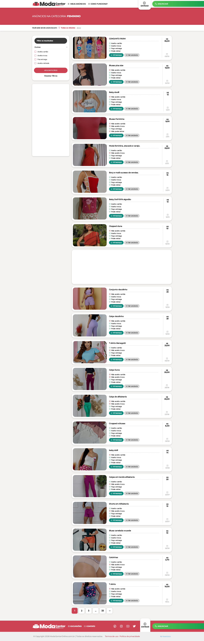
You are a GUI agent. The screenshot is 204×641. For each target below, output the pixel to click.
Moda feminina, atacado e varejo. (124, 146)
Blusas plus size (116, 65)
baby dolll (113, 450)
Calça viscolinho (116, 316)
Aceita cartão (41, 52)
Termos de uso (111, 636)
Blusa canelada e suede (120, 531)
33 (102, 610)
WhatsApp (116, 55)
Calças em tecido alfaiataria (122, 477)
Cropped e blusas (117, 423)
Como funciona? (98, 4)
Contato (89, 626)
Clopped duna (115, 226)
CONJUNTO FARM (117, 39)
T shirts (112, 584)
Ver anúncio (132, 55)
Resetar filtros (50, 76)
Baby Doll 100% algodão (120, 199)
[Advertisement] (50, 120)
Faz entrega (40, 59)
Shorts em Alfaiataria (119, 504)
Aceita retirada (41, 63)
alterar (84, 28)
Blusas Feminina (116, 119)
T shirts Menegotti (117, 343)
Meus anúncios (77, 4)
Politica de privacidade (129, 636)
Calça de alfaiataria (118, 397)
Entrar (145, 625)
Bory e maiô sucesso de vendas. (123, 173)
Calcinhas (113, 557)
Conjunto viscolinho (118, 289)
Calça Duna (114, 370)
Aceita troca (40, 56)
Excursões (75, 626)
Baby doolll (114, 92)
